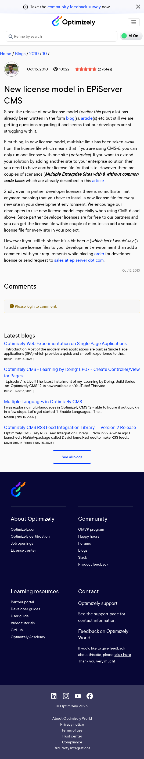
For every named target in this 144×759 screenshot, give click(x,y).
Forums (84, 543)
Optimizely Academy (28, 636)
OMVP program (91, 529)
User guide (20, 615)
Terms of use (72, 730)
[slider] (85, 69)
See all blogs (72, 456)
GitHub (17, 629)
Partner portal (22, 601)
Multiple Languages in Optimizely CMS (43, 401)
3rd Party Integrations (72, 747)
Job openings (22, 543)
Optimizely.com (24, 529)
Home (5, 53)
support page (106, 614)
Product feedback (93, 564)
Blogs (20, 53)
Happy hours (88, 536)
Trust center (72, 736)
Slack (82, 557)
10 (44, 53)
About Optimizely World (72, 718)
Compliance (72, 741)
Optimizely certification (30, 536)
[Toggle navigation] (134, 22)
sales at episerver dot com (79, 260)
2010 (34, 53)
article (87, 118)
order (99, 254)
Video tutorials (23, 622)
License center (23, 550)
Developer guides (25, 608)
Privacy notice (72, 724)
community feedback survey (74, 7)
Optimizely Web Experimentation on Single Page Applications (65, 343)
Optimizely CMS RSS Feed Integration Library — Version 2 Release (70, 427)
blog (70, 118)
